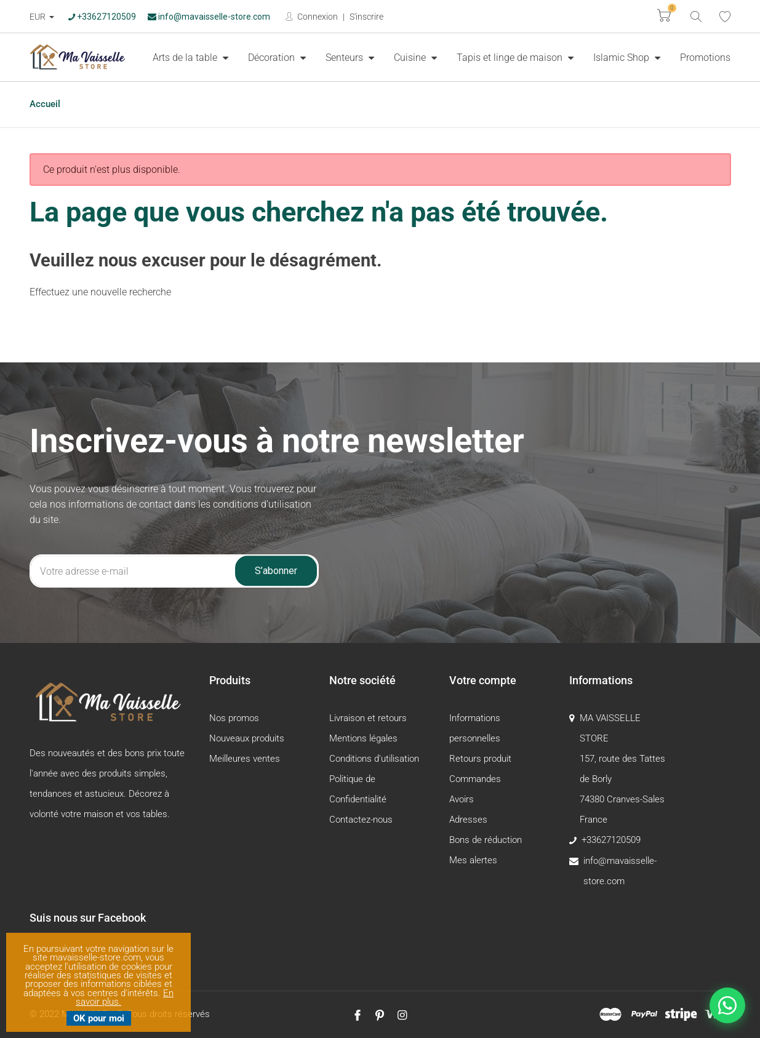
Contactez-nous (361, 819)
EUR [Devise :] (38, 17)
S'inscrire (366, 17)
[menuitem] (190, 57)
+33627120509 (102, 17)
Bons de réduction (485, 839)
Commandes (475, 778)
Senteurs (346, 57)
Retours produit (480, 758)
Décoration (272, 57)
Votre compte (482, 680)
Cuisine (411, 57)
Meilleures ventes (244, 758)
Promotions (705, 57)
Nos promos (234, 718)
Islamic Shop (622, 57)
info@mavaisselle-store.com (209, 17)
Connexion (316, 17)
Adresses (468, 819)
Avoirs (461, 799)
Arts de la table (186, 57)
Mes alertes (473, 860)
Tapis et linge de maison (511, 57)
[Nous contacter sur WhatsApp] (727, 1005)
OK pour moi (98, 1018)
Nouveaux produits (246, 738)
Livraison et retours (368, 718)
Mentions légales (363, 738)
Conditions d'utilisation (374, 758)
